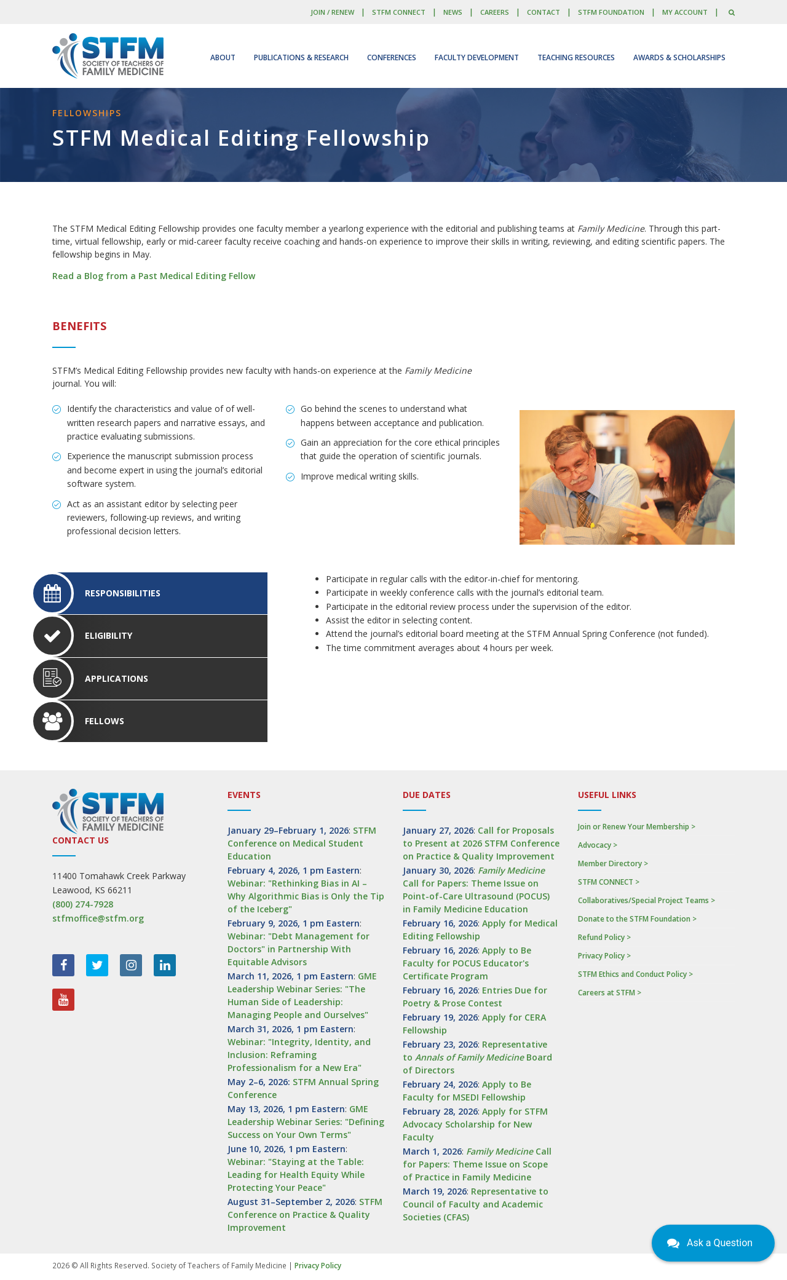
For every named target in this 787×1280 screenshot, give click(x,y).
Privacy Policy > (604, 955)
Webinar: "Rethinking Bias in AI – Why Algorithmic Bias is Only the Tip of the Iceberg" (305, 896)
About (222, 57)
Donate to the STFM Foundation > (637, 919)
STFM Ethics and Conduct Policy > (635, 974)
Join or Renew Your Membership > (636, 826)
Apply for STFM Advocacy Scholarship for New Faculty (475, 1124)
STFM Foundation (611, 12)
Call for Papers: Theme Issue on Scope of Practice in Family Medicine (477, 1164)
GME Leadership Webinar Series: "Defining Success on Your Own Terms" (305, 1121)
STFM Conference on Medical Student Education (301, 843)
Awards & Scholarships (679, 57)
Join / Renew (332, 12)
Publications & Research (301, 57)
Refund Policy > (604, 937)
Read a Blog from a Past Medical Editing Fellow (153, 276)
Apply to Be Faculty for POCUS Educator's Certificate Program (467, 963)
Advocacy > (597, 845)
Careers (494, 12)
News (452, 12)
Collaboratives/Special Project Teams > (646, 900)
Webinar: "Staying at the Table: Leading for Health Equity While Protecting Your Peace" (296, 1174)
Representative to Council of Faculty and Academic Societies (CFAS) (475, 1204)
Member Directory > (613, 863)
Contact (543, 12)
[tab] (159, 593)
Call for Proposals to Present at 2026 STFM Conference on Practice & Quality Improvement (481, 843)
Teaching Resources (576, 57)
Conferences (391, 57)
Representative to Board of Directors (477, 1057)
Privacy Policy (318, 1265)
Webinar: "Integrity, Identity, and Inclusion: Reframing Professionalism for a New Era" (299, 1054)
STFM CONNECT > (608, 882)
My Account (685, 12)
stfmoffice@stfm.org (98, 918)
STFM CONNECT (398, 12)
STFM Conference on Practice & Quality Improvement (304, 1214)
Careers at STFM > (609, 992)
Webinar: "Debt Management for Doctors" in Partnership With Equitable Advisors (298, 949)
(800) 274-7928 (82, 904)
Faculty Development (477, 57)
